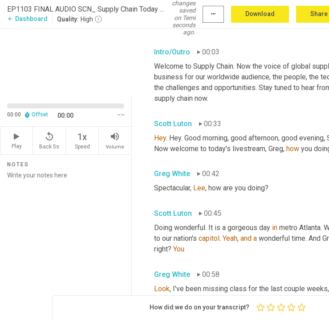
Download (260, 13)
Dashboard (27, 18)
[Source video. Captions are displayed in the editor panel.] (66, 62)
